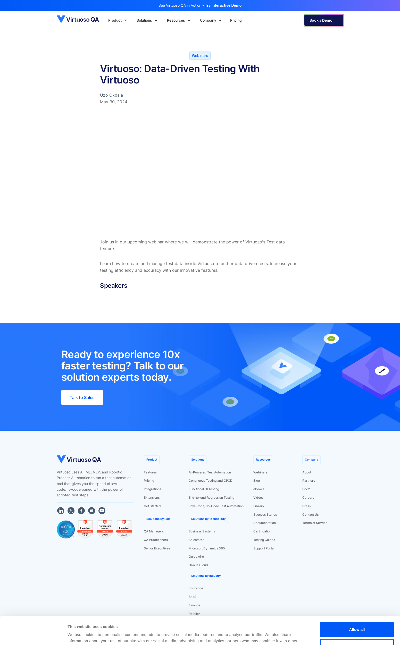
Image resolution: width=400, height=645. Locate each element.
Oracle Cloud (198, 565)
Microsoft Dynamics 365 (207, 548)
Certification (262, 531)
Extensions (152, 497)
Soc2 (306, 489)
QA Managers (154, 531)
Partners (308, 480)
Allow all (357, 603)
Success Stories (265, 514)
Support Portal (263, 548)
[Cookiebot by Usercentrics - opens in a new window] (33, 635)
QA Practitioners (156, 540)
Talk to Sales (82, 397)
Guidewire (196, 556)
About (306, 472)
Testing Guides (264, 540)
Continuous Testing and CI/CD (210, 480)
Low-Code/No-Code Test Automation (216, 506)
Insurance (196, 588)
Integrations (152, 489)
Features (150, 472)
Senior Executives (157, 548)
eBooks (258, 489)
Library (258, 506)
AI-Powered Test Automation (210, 472)
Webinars (260, 472)
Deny (357, 620)
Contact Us (310, 514)
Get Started (152, 506)
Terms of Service (314, 523)
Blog (256, 480)
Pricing (149, 480)
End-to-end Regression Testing (211, 497)
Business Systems (202, 531)
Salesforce (196, 540)
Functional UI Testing (204, 489)
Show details (79, 635)
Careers (308, 497)
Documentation (264, 523)
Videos (258, 497)
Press (306, 506)
